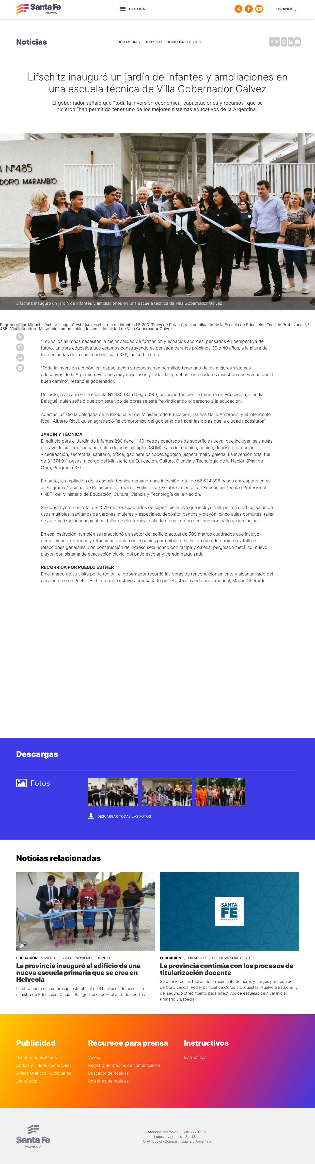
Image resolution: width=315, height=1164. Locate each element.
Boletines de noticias (108, 1078)
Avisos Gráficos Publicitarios (43, 1070)
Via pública (26, 1078)
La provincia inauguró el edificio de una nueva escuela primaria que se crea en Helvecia (84, 966)
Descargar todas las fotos (119, 814)
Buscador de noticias (108, 1070)
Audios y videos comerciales (44, 1062)
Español (284, 9)
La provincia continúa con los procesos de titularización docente (222, 966)
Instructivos (195, 1054)
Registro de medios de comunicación (124, 1062)
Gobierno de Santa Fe (38, 9)
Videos (94, 1054)
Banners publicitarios (36, 1054)
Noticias (31, 40)
